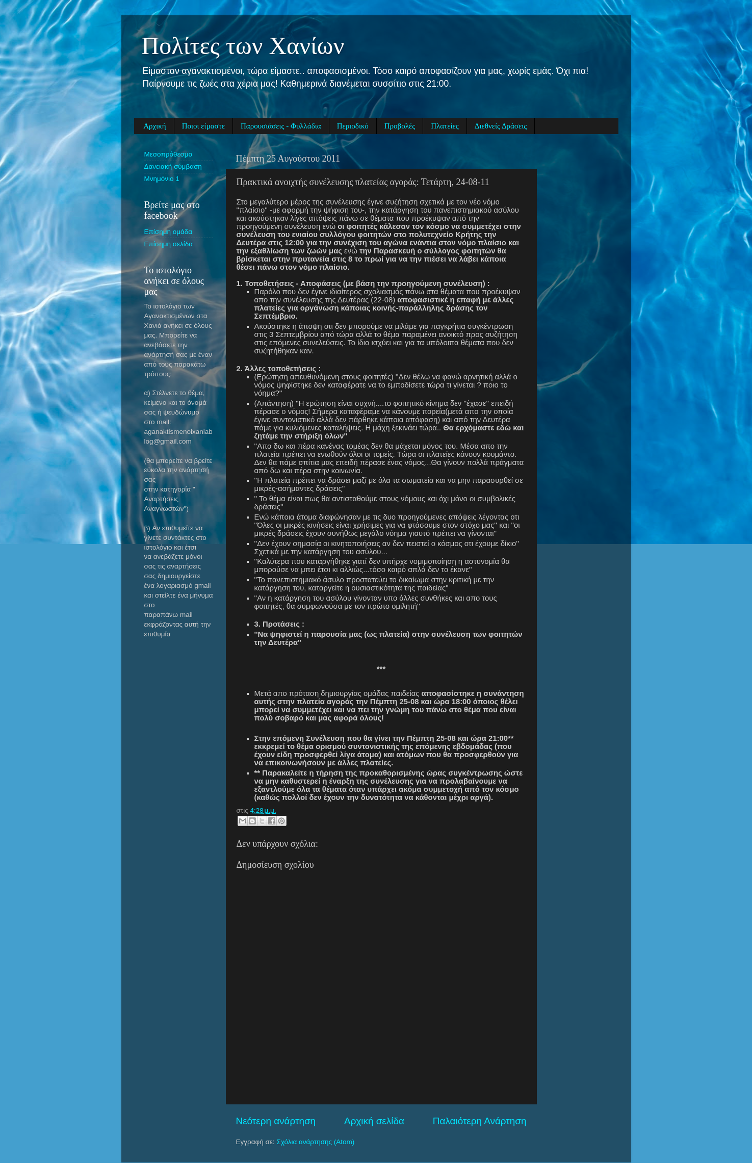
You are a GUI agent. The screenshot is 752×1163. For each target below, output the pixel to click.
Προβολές (399, 126)
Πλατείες (445, 126)
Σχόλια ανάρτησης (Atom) (315, 1142)
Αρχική (154, 126)
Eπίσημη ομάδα (168, 232)
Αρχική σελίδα (374, 1121)
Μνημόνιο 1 (161, 179)
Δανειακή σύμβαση (173, 166)
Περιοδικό (353, 126)
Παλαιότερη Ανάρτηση (480, 1121)
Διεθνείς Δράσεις (501, 126)
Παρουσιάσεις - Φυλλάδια (281, 126)
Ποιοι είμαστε (203, 126)
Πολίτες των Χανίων (243, 45)
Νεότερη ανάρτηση (276, 1121)
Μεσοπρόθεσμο (168, 154)
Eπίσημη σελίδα (168, 244)
